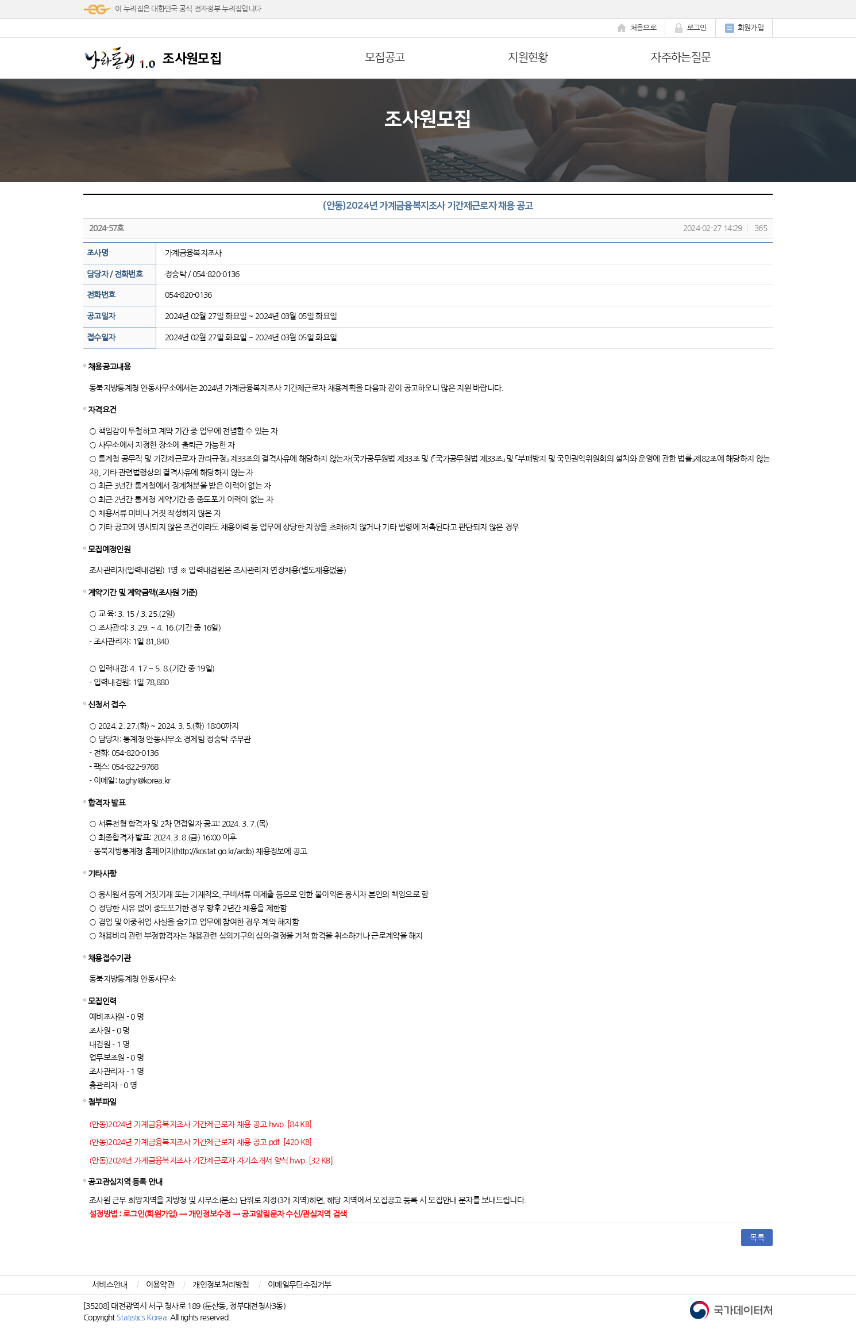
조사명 (97, 253)
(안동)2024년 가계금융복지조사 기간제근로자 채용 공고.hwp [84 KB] (200, 1124)
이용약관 (160, 1285)
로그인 (690, 28)
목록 (757, 1238)
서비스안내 (110, 1285)
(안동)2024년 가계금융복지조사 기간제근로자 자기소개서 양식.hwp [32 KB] (211, 1161)
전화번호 (101, 295)
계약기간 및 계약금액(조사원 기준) (143, 593)
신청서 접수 (106, 705)
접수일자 (101, 337)
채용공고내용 (109, 367)
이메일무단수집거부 (299, 1285)
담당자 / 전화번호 (114, 274)
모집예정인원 (109, 550)
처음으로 (636, 28)
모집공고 (384, 57)
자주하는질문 (681, 57)
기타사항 (102, 874)
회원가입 (744, 28)
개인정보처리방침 (220, 1285)
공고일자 (101, 316)
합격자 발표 (106, 803)
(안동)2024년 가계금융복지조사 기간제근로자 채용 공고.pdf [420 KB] (200, 1142)
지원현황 (527, 57)
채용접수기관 (109, 958)
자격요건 (102, 410)
